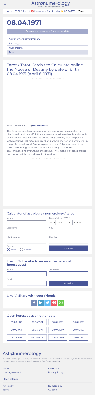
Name (10, 218)
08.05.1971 (16, 330)
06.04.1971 (78, 322)
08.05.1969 (16, 338)
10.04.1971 (57, 322)
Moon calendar (11, 380)
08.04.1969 (58, 330)
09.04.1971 (16, 322)
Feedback (53, 369)
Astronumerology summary (24, 39)
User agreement (12, 373)
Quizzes (52, 391)
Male (13, 250)
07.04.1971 (37, 322)
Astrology (14, 43)
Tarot (12, 52)
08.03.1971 (37, 330)
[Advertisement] (47, 100)
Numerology (16, 47)
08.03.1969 (58, 338)
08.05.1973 (37, 338)
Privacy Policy (56, 373)
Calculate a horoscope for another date (47, 31)
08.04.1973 (79, 330)
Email (9, 279)
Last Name (12, 228)
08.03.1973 (78, 338)
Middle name (13, 237)
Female (27, 250)
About (6, 369)
